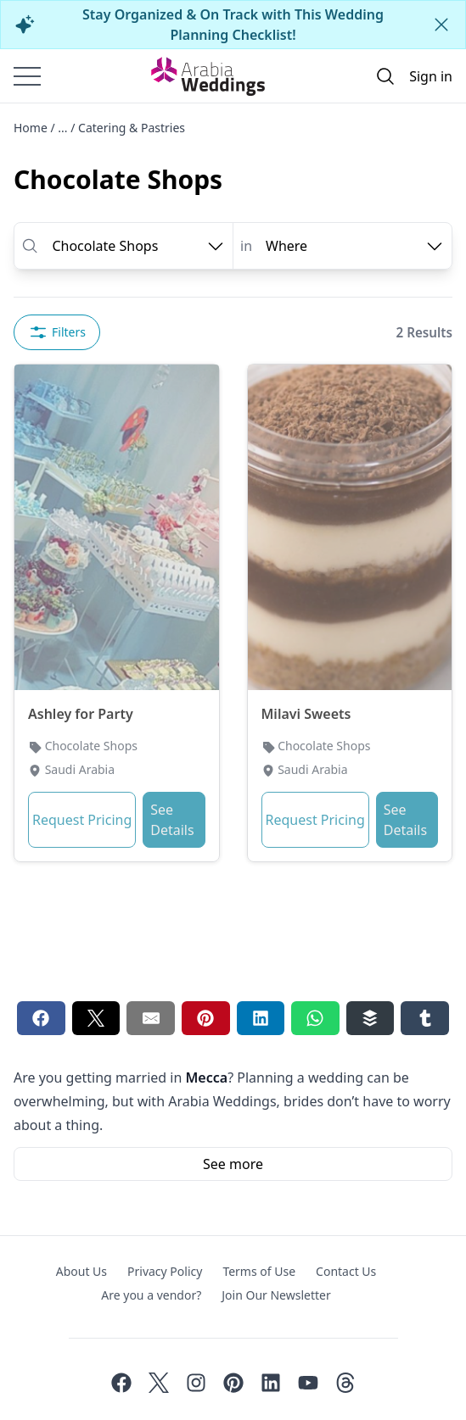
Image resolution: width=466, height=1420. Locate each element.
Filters (57, 332)
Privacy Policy (164, 1271)
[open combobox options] (139, 246)
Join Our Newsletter (276, 1295)
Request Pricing (82, 819)
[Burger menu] (27, 76)
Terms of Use (258, 1271)
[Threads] (345, 1383)
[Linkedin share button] (261, 1018)
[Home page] (208, 76)
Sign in (430, 76)
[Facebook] (121, 1383)
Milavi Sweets (306, 713)
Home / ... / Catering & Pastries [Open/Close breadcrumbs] (99, 128)
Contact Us (346, 1271)
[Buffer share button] (370, 1018)
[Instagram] (196, 1383)
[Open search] (385, 76)
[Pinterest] (233, 1383)
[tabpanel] (233, 672)
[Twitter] (159, 1383)
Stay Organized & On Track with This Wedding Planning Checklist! (233, 24)
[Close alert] (441, 24)
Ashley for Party (80, 713)
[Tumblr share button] (425, 1018)
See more (233, 1164)
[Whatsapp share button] (315, 1018)
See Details (172, 819)
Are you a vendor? (151, 1295)
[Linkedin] (271, 1383)
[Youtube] (308, 1383)
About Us (81, 1271)
